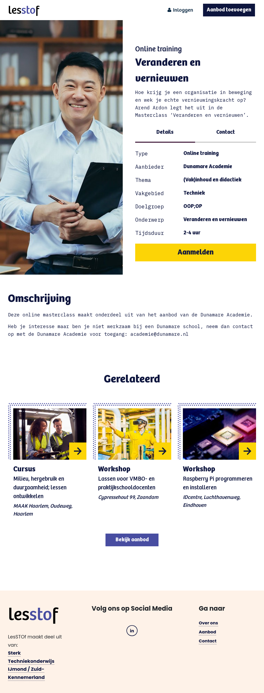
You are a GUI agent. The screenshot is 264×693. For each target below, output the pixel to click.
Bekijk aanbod (132, 540)
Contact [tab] (225, 132)
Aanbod (207, 632)
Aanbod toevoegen (229, 10)
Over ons (208, 623)
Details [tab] (165, 132)
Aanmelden (196, 252)
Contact (208, 641)
